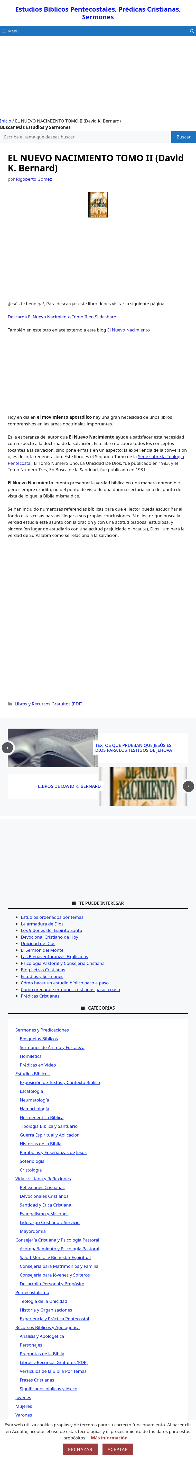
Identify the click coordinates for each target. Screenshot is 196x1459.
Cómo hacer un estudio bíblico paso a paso (65, 983)
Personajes (31, 1345)
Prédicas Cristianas (40, 996)
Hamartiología (34, 1109)
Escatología (31, 1091)
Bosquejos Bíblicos (39, 1039)
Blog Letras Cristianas (43, 970)
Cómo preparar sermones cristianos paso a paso (70, 989)
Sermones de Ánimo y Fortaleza (52, 1047)
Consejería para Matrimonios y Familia (59, 1266)
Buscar (184, 137)
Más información (109, 1438)
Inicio (5, 121)
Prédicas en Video (38, 1065)
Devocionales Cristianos (44, 1196)
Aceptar (118, 1449)
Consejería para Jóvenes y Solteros (55, 1275)
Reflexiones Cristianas (42, 1187)
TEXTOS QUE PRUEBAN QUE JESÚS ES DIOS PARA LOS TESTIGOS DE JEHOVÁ (133, 747)
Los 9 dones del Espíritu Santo (51, 930)
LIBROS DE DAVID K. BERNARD (69, 786)
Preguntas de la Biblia (42, 1354)
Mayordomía (33, 1231)
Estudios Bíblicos (32, 1074)
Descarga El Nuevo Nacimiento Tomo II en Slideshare (62, 317)
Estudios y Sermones (42, 976)
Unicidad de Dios (38, 943)
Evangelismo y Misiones (44, 1214)
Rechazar (80, 1449)
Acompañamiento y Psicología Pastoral (59, 1249)
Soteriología (32, 1161)
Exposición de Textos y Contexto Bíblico (60, 1082)
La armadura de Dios (42, 924)
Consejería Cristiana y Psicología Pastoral (57, 1240)
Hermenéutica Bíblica (41, 1117)
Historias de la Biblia (40, 1144)
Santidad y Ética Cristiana (45, 1205)
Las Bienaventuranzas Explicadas (54, 956)
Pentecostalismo (32, 1292)
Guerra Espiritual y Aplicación (50, 1135)
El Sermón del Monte (42, 950)
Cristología (31, 1170)
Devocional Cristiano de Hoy (49, 937)
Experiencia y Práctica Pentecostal (54, 1319)
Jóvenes (23, 1397)
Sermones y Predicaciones (42, 1030)
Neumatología (34, 1100)
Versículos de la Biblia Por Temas (53, 1371)
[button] (192, 31)
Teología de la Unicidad (43, 1301)
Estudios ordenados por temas (52, 917)
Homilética (31, 1056)
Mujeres (23, 1406)
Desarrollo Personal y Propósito (52, 1284)
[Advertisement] (98, 79)
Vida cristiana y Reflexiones (43, 1179)
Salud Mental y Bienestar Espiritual (55, 1257)
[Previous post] (7, 747)
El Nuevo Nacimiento (128, 330)
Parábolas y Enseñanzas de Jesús (53, 1152)
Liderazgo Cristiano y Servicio (50, 1222)
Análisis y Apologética (42, 1336)
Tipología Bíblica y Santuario (49, 1126)
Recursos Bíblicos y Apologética (47, 1327)
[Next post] (188, 786)
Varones (23, 1415)
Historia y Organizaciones (46, 1310)
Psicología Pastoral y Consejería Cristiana (63, 963)
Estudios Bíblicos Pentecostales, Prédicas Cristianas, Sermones (98, 13)
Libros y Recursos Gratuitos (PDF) (48, 704)
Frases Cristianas (37, 1380)
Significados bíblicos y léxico (48, 1389)
